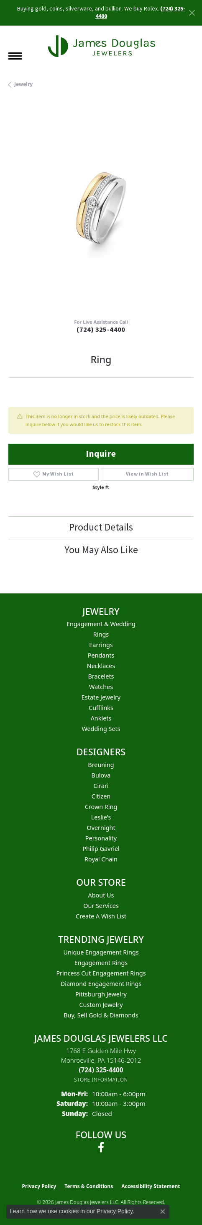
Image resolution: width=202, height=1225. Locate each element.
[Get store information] (101, 1079)
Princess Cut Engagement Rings (101, 973)
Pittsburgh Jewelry (101, 994)
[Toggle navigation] (15, 56)
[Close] (192, 13)
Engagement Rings (101, 963)
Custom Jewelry (101, 1005)
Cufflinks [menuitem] (101, 708)
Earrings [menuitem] (101, 645)
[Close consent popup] (162, 1211)
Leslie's (101, 817)
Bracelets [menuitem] (101, 676)
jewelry (23, 84)
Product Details (101, 527)
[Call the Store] (101, 1070)
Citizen (101, 796)
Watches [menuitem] (101, 687)
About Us (101, 895)
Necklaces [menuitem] (101, 666)
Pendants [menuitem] (101, 655)
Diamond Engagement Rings (101, 984)
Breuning (101, 765)
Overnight (101, 828)
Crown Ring (101, 807)
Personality (101, 838)
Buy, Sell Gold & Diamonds (101, 1015)
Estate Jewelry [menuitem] (101, 697)
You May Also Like (101, 550)
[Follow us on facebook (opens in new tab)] (101, 1147)
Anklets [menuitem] (101, 718)
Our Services (101, 906)
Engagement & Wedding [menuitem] (101, 624)
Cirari (100, 786)
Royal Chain (101, 859)
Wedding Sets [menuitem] (101, 729)
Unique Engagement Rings (100, 952)
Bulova (101, 775)
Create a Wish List (101, 916)
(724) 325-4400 (101, 329)
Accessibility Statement (150, 1186)
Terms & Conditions (88, 1186)
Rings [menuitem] (101, 634)
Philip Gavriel (101, 849)
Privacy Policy (39, 1186)
